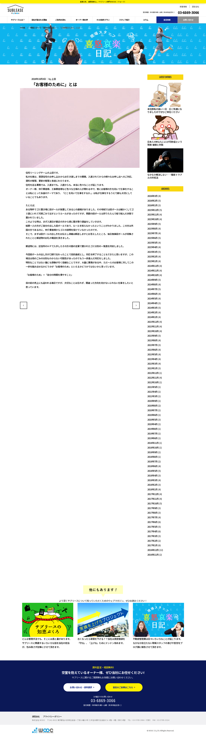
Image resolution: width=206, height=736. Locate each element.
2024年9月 (152, 279)
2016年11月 (153, 554)
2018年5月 (152, 470)
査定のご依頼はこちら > (124, 687)
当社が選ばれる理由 (39, 19)
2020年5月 (152, 419)
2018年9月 (152, 452)
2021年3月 (152, 396)
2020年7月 (152, 410)
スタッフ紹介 (124, 19)
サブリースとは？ (18, 19)
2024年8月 (152, 284)
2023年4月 (152, 359)
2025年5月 (152, 242)
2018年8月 (152, 456)
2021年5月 (152, 387)
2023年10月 (153, 331)
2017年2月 (152, 540)
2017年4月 (152, 531)
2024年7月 (152, 289)
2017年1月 (152, 545)
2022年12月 (153, 373)
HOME (22, 27)
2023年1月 (152, 368)
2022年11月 (153, 377)
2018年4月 (152, 475)
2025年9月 (152, 224)
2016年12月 (153, 550)
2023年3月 (152, 363)
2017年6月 (152, 522)
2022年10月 (153, 382)
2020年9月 (152, 401)
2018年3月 (152, 480)
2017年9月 (152, 508)
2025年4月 (152, 247)
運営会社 (195, 6)
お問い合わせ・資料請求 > (82, 687)
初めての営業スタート (23, 305)
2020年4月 (152, 424)
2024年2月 (152, 312)
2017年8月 (152, 512)
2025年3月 (152, 251)
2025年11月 (153, 214)
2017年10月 (153, 503)
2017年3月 (152, 536)
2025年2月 (152, 256)
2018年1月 (152, 489)
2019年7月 (152, 433)
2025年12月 (153, 210)
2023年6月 (152, 349)
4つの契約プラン (103, 19)
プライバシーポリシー (52, 716)
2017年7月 (152, 517)
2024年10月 (153, 275)
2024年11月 (153, 270)
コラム (145, 19)
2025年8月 (152, 228)
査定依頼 (167, 19)
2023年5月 (152, 354)
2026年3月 (152, 196)
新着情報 (183, 6)
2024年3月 (152, 307)
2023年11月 (153, 326)
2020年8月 (152, 405)
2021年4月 (152, 391)
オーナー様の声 (82, 19)
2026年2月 (152, 200)
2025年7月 (152, 233)
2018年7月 (152, 461)
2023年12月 (153, 321)
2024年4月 (152, 303)
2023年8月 (152, 340)
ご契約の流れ (60, 19)
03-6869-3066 (188, 12)
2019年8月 (152, 428)
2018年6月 (152, 466)
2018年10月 (153, 447)
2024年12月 (153, 266)
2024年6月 (152, 293)
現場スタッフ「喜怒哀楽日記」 (42, 27)
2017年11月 (153, 498)
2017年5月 (152, 526)
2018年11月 (153, 443)
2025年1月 (152, 261)
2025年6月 (152, 238)
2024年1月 (152, 317)
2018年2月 (152, 484)
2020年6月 (152, 415)
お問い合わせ (188, 19)
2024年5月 (152, 298)
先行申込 (136, 305)
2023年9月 (152, 335)
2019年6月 (152, 438)
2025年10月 (153, 219)
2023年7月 (152, 345)
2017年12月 (153, 494)
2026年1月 (152, 205)
